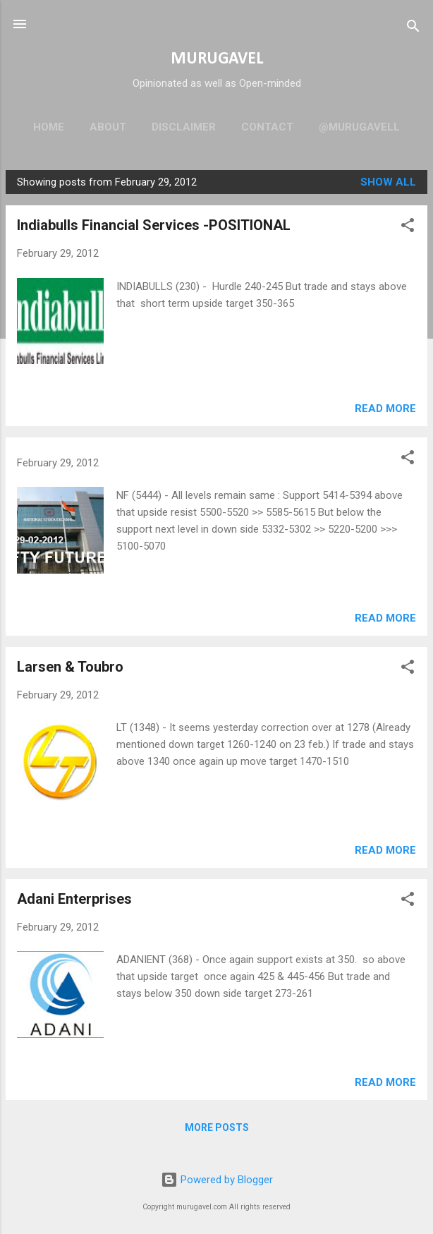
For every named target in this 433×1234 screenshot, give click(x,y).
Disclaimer (184, 127)
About (108, 127)
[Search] (413, 28)
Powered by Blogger (217, 1179)
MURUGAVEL (217, 59)
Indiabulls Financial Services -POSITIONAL (154, 225)
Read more (385, 408)
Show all (388, 182)
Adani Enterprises (74, 898)
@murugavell (359, 127)
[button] (407, 227)
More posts (217, 1127)
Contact (267, 127)
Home (48, 127)
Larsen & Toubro (70, 666)
